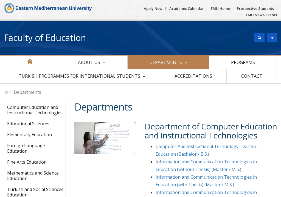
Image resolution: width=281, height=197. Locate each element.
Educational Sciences (28, 124)
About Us (89, 62)
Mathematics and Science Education (33, 175)
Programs (243, 62)
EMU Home (220, 8)
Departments (165, 62)
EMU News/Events (261, 14)
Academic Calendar (186, 8)
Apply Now (153, 8)
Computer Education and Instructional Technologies (35, 110)
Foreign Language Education (26, 148)
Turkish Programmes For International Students (79, 76)
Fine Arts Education (27, 162)
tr (272, 37)
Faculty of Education (45, 38)
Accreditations (193, 76)
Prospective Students (255, 8)
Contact (251, 76)
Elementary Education (29, 135)
